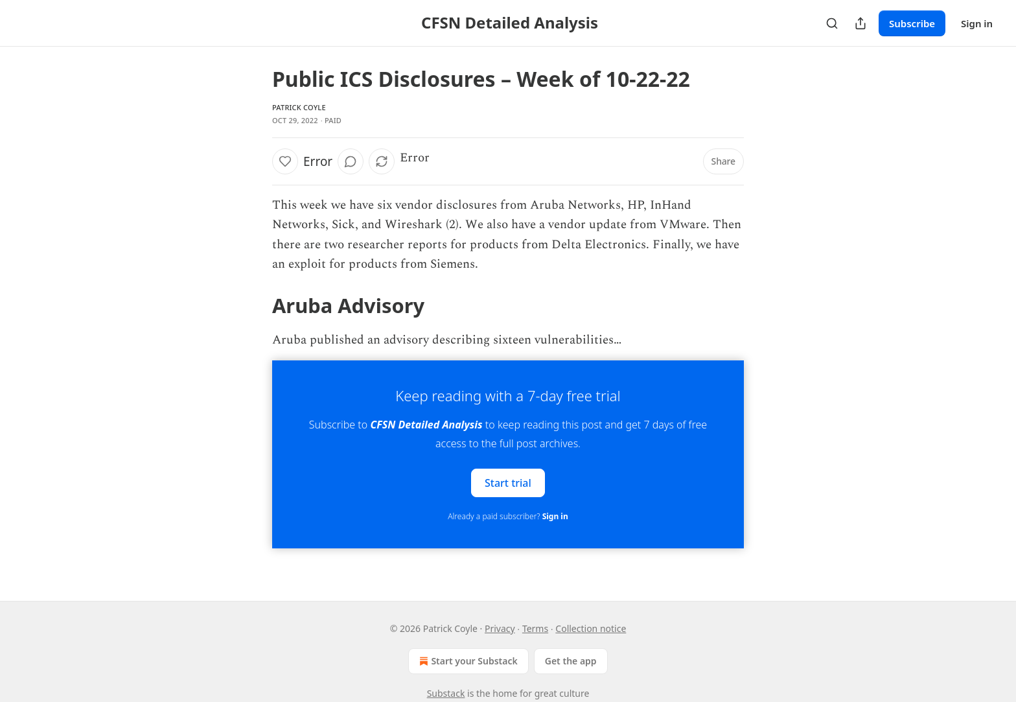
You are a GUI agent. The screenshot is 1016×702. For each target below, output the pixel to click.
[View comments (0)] (351, 161)
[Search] (832, 23)
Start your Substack (467, 661)
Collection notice (590, 628)
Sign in (977, 23)
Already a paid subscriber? (508, 516)
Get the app (571, 661)
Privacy (500, 628)
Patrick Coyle (299, 107)
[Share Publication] (860, 23)
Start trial (508, 482)
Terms (535, 628)
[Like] (285, 161)
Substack (446, 693)
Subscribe (912, 23)
